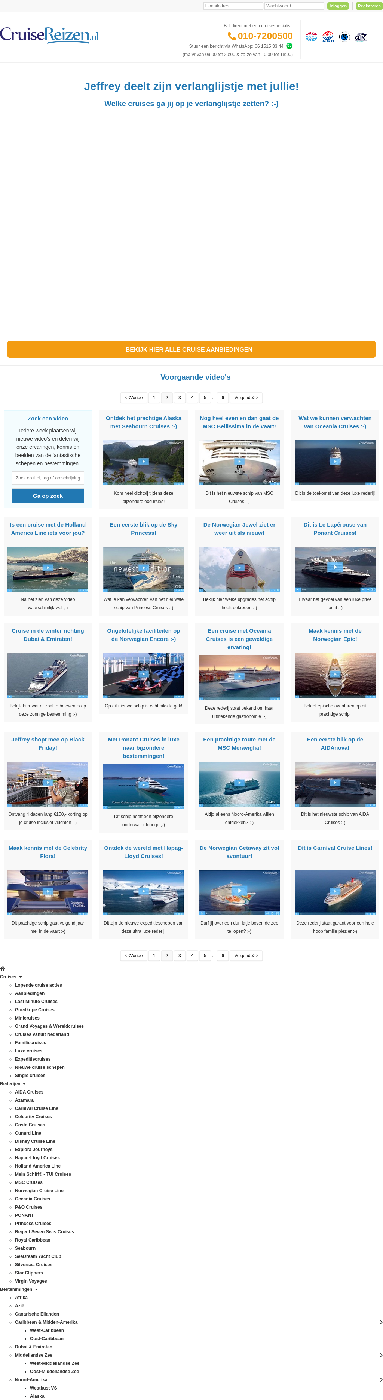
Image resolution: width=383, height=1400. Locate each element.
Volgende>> (246, 416)
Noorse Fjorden (80, 1201)
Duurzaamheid (140, 1218)
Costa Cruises (18, 1094)
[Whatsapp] (289, 46)
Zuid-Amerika (78, 1299)
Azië (69, 1086)
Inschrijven (345, 1006)
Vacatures (136, 1193)
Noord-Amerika (80, 1176)
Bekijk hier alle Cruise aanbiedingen (192, 368)
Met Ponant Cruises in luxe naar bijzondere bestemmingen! (144, 766)
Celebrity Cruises (21, 1086)
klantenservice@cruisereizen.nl (218, 1151)
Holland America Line (25, 1135)
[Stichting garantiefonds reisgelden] (326, 36)
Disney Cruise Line (23, 1110)
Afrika (71, 1061)
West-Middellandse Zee (88, 1283)
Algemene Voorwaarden (191, 1326)
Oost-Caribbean (81, 1217)
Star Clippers (17, 1242)
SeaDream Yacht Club (26, 1225)
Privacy (156, 1326)
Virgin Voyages (19, 1250)
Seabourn (13, 1217)
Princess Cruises (20, 1193)
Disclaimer (135, 1326)
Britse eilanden (80, 1094)
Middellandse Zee (83, 1168)
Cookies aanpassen (145, 1226)
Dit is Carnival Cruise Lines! (335, 866)
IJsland (72, 1160)
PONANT (13, 1184)
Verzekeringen (140, 1077)
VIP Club (135, 1169)
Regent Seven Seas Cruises (32, 1201)
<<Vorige (134, 416)
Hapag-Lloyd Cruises (25, 1127)
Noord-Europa (79, 1184)
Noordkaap (76, 1193)
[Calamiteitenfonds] (343, 36)
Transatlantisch (80, 1250)
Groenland (75, 1143)
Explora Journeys (21, 1119)
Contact (133, 1061)
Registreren (369, 6)
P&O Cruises (17, 1176)
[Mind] (205, 1373)
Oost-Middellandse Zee (88, 1225)
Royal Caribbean (20, 1209)
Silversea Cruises (21, 1234)
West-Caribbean (81, 1275)
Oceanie (73, 1209)
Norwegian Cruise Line (26, 1160)
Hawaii (72, 1151)
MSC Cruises (17, 1151)
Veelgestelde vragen (146, 1069)
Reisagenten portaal (146, 1135)
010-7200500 (265, 36)
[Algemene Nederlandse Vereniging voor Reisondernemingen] (310, 36)
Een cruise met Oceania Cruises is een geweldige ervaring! (239, 657)
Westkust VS (78, 1291)
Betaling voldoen (142, 1086)
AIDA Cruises (17, 1061)
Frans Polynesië (81, 1135)
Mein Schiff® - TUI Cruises (30, 1143)
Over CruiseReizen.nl (147, 1160)
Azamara (13, 1069)
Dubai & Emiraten (82, 1127)
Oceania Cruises (20, 1168)
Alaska (72, 1069)
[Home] (6, 72)
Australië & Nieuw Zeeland (91, 1077)
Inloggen (338, 6)
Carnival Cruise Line (24, 1077)
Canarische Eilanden (86, 1102)
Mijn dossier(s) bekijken (149, 1110)
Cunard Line (16, 1102)
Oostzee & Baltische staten (92, 1234)
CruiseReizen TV (143, 1177)
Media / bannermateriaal (150, 1185)
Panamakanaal (80, 1242)
